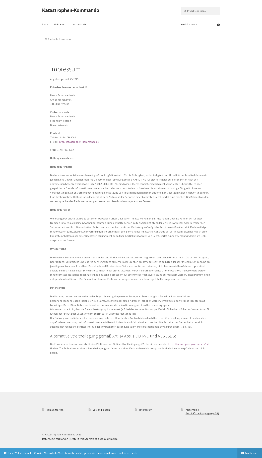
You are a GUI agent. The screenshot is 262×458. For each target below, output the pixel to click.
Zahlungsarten (54, 409)
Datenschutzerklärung (55, 438)
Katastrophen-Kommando (70, 10)
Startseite (53, 38)
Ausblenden (251, 453)
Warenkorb (79, 24)
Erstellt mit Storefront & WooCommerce (93, 438)
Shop (45, 24)
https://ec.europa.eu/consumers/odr (189, 344)
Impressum (145, 409)
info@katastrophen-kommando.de (78, 141)
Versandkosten (101, 409)
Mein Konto (60, 24)
